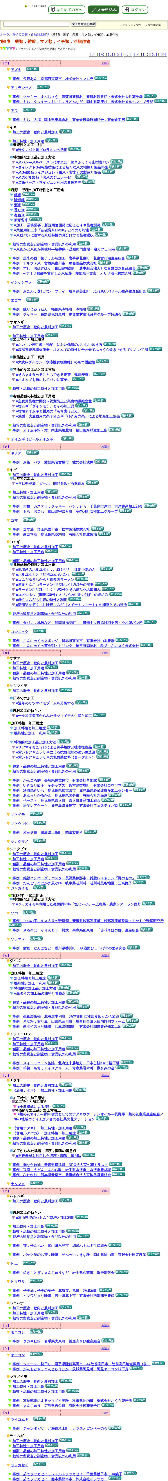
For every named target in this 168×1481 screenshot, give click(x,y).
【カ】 (102, 54)
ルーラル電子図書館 (14, 34)
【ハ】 (137, 54)
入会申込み (107, 10)
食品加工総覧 (40, 34)
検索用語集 (154, 25)
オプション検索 (132, 25)
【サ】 (110, 54)
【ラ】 (163, 54)
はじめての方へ (69, 10)
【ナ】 (128, 54)
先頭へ (105, 63)
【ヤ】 (154, 54)
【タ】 (119, 54)
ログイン (138, 10)
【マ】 (146, 54)
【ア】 (93, 54)
